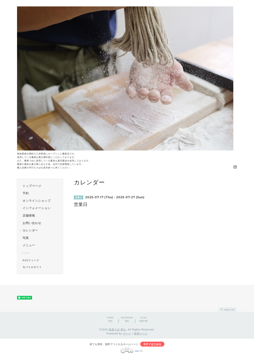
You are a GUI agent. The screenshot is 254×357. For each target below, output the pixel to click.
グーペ (127, 333)
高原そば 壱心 (117, 329)
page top (227, 309)
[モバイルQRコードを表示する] (41, 267)
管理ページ (141, 333)
